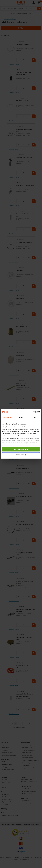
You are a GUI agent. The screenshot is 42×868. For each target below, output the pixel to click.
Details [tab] (21, 417)
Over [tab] (34, 417)
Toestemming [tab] (7, 417)
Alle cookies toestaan (21, 449)
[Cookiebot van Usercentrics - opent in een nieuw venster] (31, 412)
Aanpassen (21, 455)
